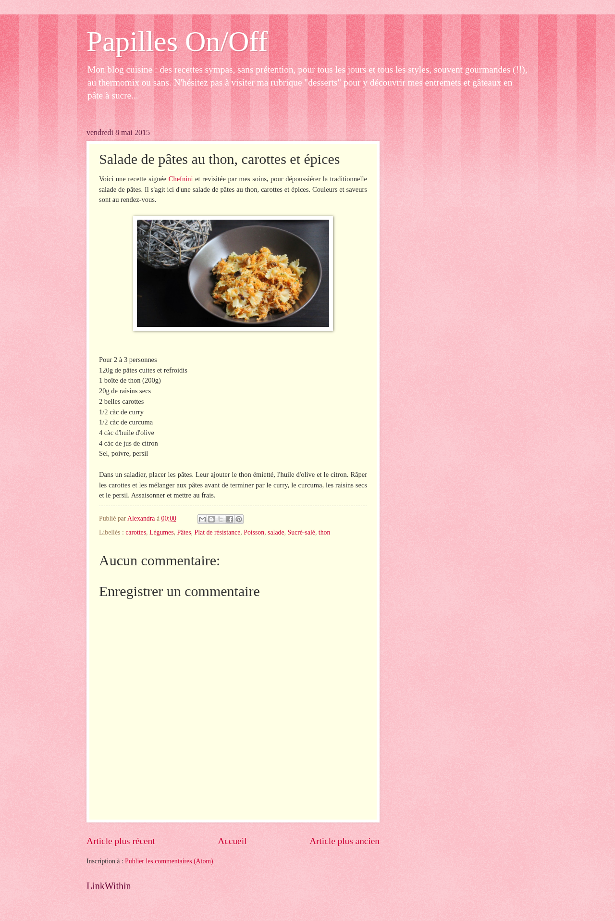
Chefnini (181, 179)
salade (276, 532)
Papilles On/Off (177, 41)
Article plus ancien (344, 841)
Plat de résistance (218, 532)
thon (325, 532)
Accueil (232, 841)
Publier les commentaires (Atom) (169, 861)
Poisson (254, 532)
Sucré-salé (301, 532)
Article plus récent (120, 841)
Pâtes (184, 532)
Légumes (161, 532)
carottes (135, 532)
